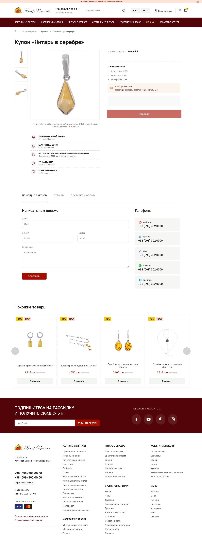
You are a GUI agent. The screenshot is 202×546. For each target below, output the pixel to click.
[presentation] (15, 351)
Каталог (155, 491)
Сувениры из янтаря (103, 22)
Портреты (68, 464)
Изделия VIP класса (130, 22)
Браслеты (156, 455)
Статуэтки (110, 516)
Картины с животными (74, 476)
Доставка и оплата (83, 195)
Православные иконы (74, 451)
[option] (21, 57)
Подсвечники (112, 529)
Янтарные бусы (159, 451)
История (155, 499)
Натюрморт (68, 505)
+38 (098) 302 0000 (150, 240)
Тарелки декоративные (117, 504)
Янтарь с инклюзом (115, 512)
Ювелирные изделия (52, 22)
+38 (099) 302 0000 (150, 226)
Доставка (156, 504)
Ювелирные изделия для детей (167, 472)
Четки (154, 464)
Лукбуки (155, 516)
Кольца (109, 472)
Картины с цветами (73, 489)
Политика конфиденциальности (31, 516)
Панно (66, 472)
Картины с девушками (74, 484)
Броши (108, 459)
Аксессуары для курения (117, 524)
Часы (108, 495)
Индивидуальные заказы (76, 509)
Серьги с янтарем (114, 451)
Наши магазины (163, 11)
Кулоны (44, 31)
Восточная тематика (73, 497)
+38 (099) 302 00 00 (28, 477)
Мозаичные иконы (72, 529)
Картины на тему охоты (75, 480)
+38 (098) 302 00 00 (28, 473)
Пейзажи (67, 468)
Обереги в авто (112, 520)
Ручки (108, 491)
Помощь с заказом (34, 195)
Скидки (150, 22)
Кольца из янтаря (160, 476)
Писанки (109, 533)
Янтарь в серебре (78, 22)
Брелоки (109, 508)
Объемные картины (73, 501)
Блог (153, 512)
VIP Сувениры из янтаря (75, 524)
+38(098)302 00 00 (66, 9)
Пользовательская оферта (28, 520)
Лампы (66, 533)
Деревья (109, 499)
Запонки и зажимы (115, 476)
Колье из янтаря (113, 468)
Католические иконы (74, 459)
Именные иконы (71, 455)
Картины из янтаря (25, 22)
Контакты (156, 508)
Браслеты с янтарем (115, 455)
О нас (153, 495)
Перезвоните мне (63, 13)
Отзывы (59, 195)
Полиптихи (68, 493)
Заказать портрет (169, 22)
